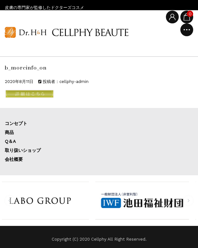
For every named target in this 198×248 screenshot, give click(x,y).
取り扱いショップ (23, 150)
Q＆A (10, 141)
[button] (9, 200)
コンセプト (16, 123)
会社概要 (14, 159)
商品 (9, 132)
